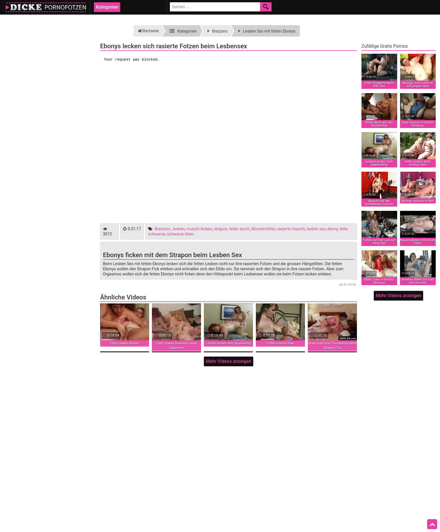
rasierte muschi (291, 229)
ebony (332, 229)
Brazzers (162, 229)
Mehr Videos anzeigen (228, 361)
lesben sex (316, 229)
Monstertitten (263, 229)
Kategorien (107, 7)
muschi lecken (199, 229)
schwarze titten (180, 234)
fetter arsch (239, 229)
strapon (220, 229)
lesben (179, 229)
